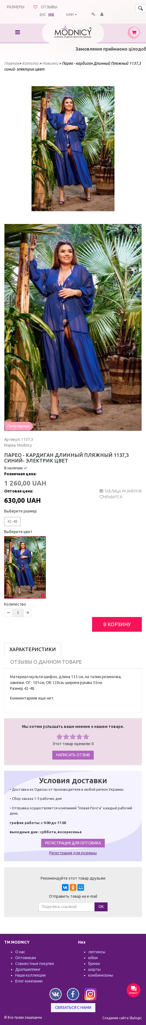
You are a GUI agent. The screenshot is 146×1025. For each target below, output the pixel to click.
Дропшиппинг (28, 969)
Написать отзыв (73, 755)
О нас (20, 952)
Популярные (18, 426)
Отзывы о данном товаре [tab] (46, 662)
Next (107, 148)
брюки (94, 963)
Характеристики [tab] (32, 649)
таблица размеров (121, 491)
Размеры (15, 7)
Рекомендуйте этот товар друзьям (73, 878)
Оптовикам (25, 958)
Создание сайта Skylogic (122, 1018)
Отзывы (49, 7)
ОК (101, 906)
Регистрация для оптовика (73, 843)
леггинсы (96, 952)
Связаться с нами (73, 1007)
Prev (38, 148)
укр (51, 14)
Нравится (112, 497)
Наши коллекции (30, 975)
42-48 (12, 521)
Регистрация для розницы (73, 853)
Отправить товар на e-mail (73, 896)
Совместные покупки (34, 963)
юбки (93, 958)
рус (43, 14)
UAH (70, 14)
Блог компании (29, 981)
